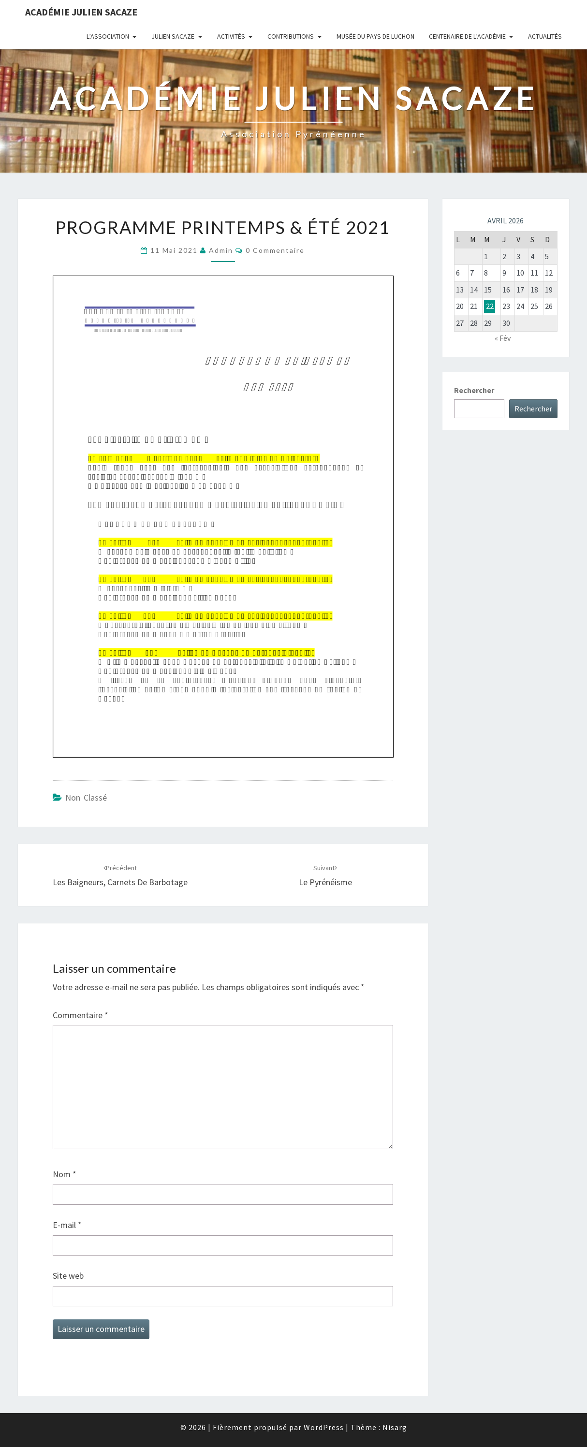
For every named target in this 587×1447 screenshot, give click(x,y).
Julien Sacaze (172, 36)
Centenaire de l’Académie (467, 36)
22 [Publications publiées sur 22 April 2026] (490, 306)
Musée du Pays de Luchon (375, 36)
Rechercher (474, 390)
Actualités (545, 36)
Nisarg (394, 1427)
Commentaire (80, 1015)
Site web (68, 1275)
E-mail (67, 1224)
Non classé (86, 797)
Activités (231, 36)
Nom (64, 1174)
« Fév (503, 338)
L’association (108, 36)
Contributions (290, 36)
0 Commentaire (275, 250)
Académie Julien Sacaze (81, 12)
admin (221, 250)
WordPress (324, 1427)
